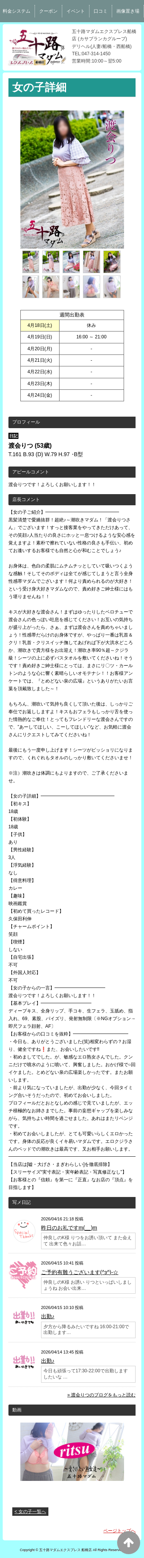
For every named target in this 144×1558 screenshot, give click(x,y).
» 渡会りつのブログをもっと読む (101, 1395)
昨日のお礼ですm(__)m (69, 1228)
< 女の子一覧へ (30, 1511)
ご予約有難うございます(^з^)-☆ (80, 1272)
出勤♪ (48, 1316)
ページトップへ (119, 1530)
